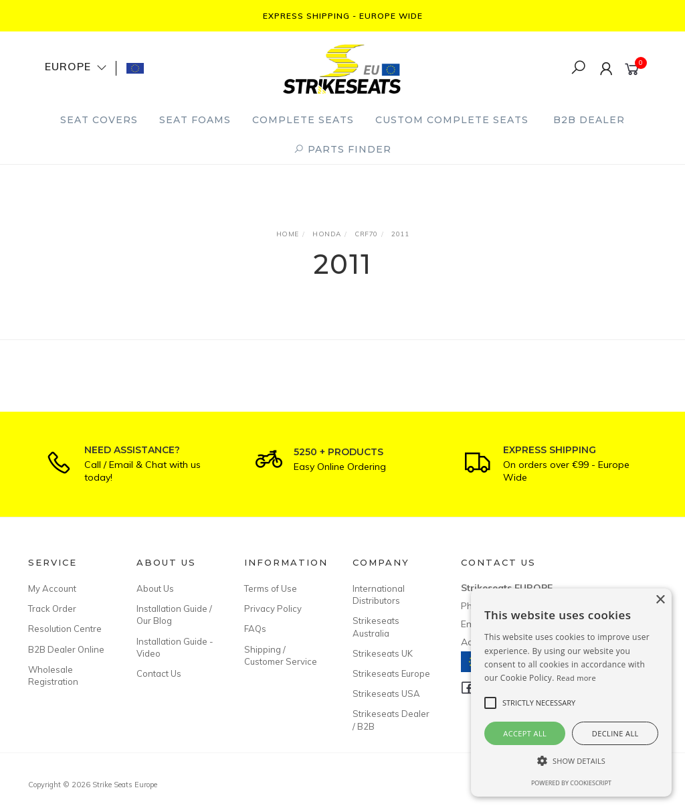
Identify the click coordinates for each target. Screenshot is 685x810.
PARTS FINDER (342, 149)
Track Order (52, 608)
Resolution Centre (65, 628)
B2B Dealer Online (66, 649)
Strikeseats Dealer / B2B (391, 719)
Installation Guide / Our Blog (174, 614)
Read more (576, 678)
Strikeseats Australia (376, 626)
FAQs (255, 628)
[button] (571, 761)
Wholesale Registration (53, 675)
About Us (155, 588)
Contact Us (158, 673)
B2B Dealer (589, 120)
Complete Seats (303, 120)
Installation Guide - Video (174, 647)
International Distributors (379, 594)
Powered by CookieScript (571, 783)
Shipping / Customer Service (280, 655)
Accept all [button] (525, 733)
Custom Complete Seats (451, 120)
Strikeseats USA (386, 693)
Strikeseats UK (383, 653)
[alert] (571, 692)
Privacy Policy (273, 608)
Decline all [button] (615, 733)
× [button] (660, 600)
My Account (52, 588)
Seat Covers (99, 120)
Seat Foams (195, 120)
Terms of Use (270, 588)
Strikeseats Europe (391, 673)
